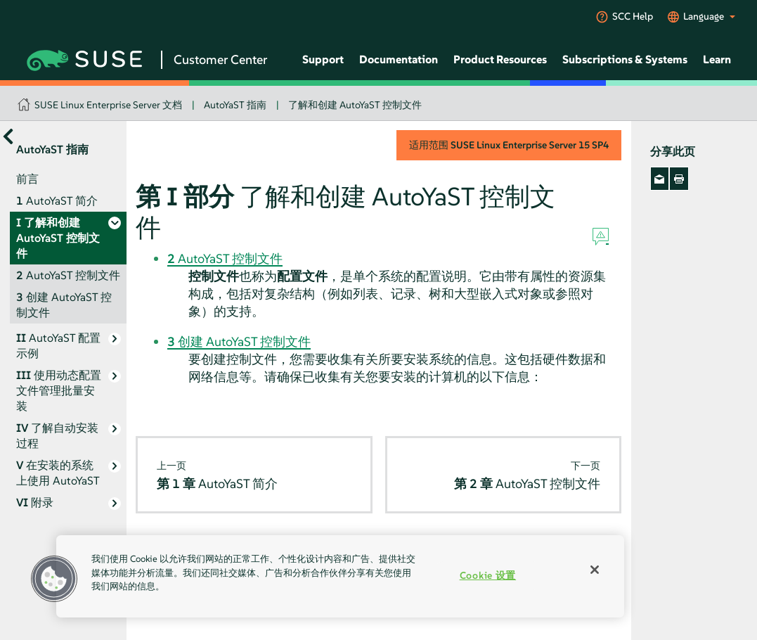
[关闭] (594, 569)
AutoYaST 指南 (235, 104)
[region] (340, 576)
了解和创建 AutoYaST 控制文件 (355, 104)
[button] (54, 578)
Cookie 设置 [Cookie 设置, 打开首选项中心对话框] (488, 575)
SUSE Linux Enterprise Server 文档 (108, 104)
